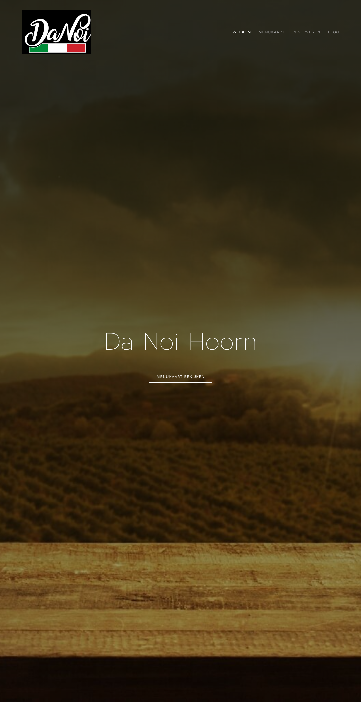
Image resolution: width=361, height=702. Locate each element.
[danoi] (57, 12)
